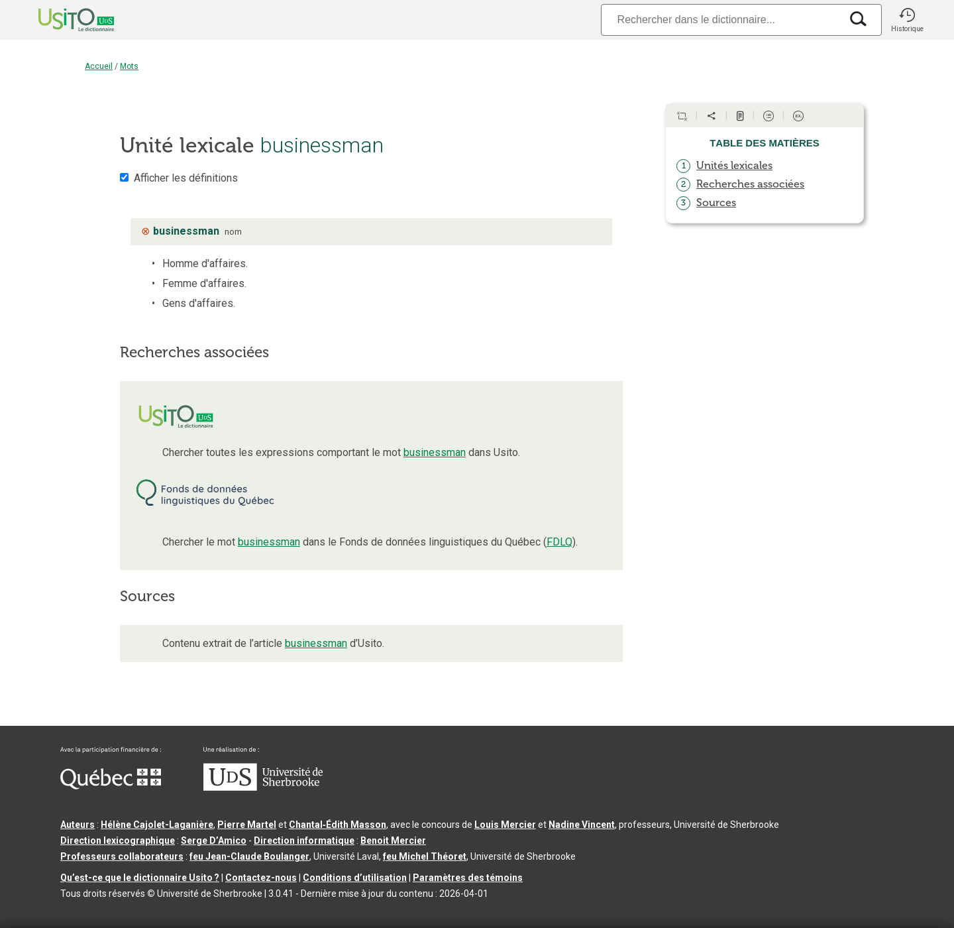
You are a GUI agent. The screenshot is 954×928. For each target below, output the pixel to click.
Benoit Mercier (393, 840)
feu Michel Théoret (424, 856)
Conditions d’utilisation (355, 877)
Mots (129, 66)
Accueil (99, 66)
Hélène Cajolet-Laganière (157, 824)
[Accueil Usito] (61, 20)
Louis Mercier (505, 824)
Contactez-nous (261, 877)
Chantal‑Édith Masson (337, 824)
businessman (434, 452)
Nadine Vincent (582, 824)
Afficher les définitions (186, 178)
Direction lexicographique (117, 840)
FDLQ (559, 542)
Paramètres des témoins (468, 877)
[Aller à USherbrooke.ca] (263, 787)
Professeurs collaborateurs (122, 856)
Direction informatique (304, 840)
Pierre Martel (246, 824)
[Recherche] (721, 19)
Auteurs (77, 824)
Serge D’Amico (213, 840)
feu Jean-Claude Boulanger (249, 856)
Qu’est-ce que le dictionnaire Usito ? (139, 877)
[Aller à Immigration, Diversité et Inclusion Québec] (110, 786)
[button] (907, 20)
